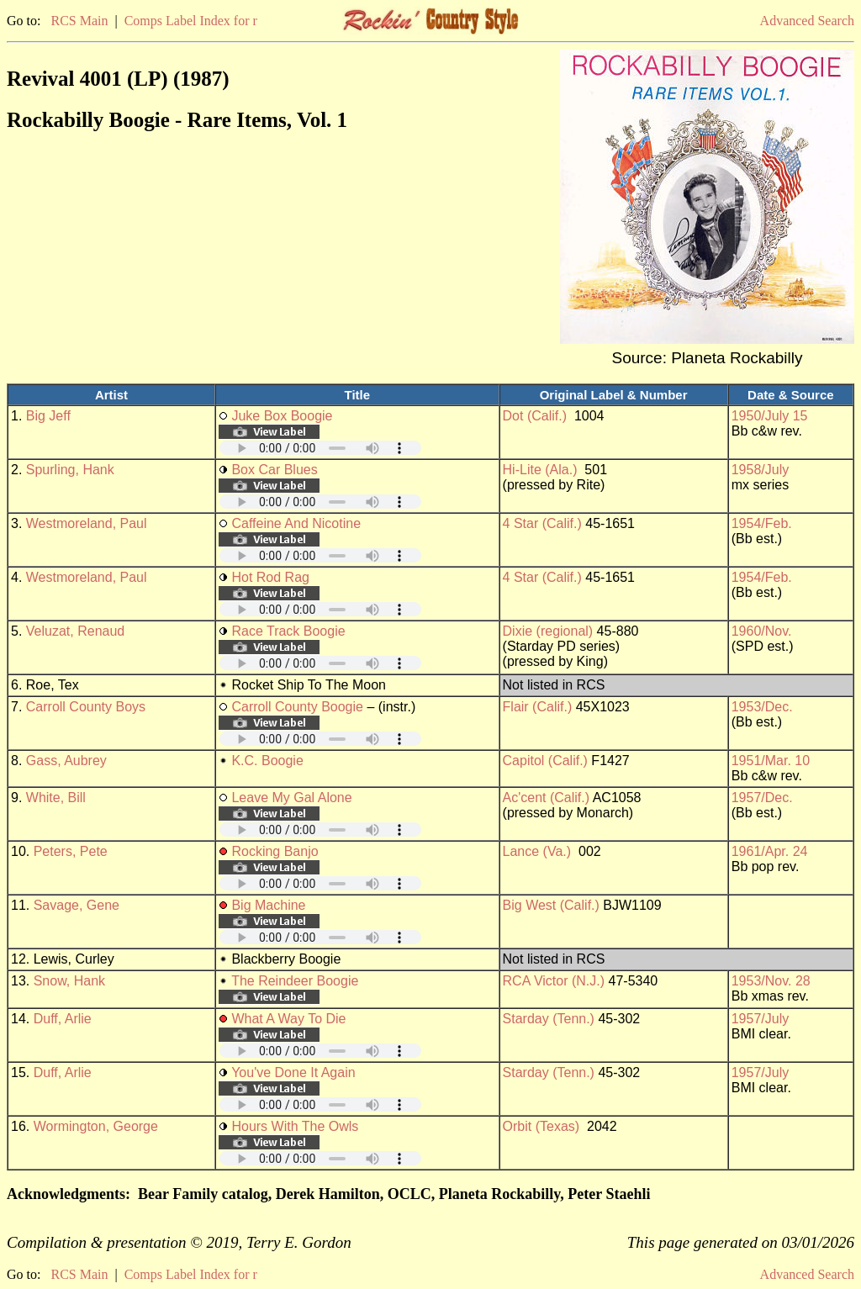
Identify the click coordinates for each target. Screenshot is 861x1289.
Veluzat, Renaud (75, 631)
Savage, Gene (76, 905)
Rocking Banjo (274, 851)
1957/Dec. (762, 797)
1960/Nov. (762, 631)
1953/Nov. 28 (771, 981)
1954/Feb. (762, 523)
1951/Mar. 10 (771, 760)
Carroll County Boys (85, 707)
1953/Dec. (762, 707)
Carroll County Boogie (297, 707)
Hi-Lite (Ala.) (540, 469)
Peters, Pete (71, 851)
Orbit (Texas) (541, 1126)
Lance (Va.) (537, 851)
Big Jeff (48, 416)
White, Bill (56, 797)
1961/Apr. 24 (770, 851)
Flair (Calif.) (538, 707)
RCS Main (79, 20)
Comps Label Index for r (190, 20)
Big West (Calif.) (551, 905)
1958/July (761, 469)
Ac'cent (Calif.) (546, 797)
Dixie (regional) (548, 631)
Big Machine (268, 905)
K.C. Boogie (267, 760)
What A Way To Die (288, 1019)
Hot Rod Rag (270, 577)
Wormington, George (96, 1126)
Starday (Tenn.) (548, 1019)
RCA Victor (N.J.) (554, 981)
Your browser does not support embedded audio (320, 448)
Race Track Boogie (288, 631)
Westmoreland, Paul (86, 523)
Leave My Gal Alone (291, 797)
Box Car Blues (274, 469)
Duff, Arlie (63, 1019)
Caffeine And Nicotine (296, 523)
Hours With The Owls (294, 1126)
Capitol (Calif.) (545, 760)
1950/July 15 (770, 416)
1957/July (761, 1019)
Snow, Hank (69, 981)
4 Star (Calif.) (542, 523)
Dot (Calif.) (535, 416)
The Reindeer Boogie (294, 981)
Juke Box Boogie (281, 416)
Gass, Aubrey (66, 760)
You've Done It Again (293, 1072)
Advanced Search (807, 20)
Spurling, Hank (70, 469)
